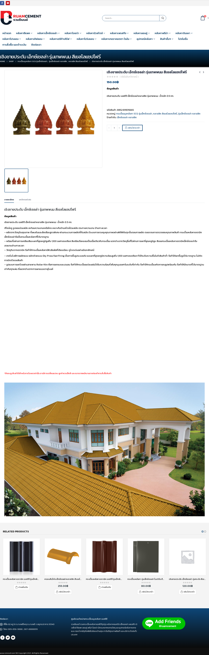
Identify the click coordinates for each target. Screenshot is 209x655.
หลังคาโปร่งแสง (85, 39)
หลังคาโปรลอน (10, 39)
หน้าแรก (6, 33)
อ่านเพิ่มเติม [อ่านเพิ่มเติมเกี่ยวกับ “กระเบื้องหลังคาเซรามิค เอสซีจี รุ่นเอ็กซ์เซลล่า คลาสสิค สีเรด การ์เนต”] (147, 586)
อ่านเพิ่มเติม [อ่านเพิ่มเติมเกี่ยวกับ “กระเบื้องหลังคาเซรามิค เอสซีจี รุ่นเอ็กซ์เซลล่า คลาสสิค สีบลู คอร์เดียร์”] (23, 586)
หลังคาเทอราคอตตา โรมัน (115, 39)
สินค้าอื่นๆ (165, 39)
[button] (202, 530)
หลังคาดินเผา (183, 33)
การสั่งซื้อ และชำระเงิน (14, 45)
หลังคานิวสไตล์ (94, 33)
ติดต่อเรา (36, 45)
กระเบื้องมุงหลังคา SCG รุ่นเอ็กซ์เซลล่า (134, 113)
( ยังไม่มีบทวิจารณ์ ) (129, 76)
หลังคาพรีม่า (161, 33)
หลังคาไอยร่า (72, 33)
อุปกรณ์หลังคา (145, 39)
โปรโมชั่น (183, 39)
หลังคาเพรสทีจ (118, 33)
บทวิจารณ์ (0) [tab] (25, 198)
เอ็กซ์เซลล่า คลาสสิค (127, 117)
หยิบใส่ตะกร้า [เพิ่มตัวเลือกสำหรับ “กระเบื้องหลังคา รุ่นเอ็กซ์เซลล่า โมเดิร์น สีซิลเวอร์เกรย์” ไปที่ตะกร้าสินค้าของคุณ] (189, 590)
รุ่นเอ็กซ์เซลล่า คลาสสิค (189, 113)
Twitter (8, 636)
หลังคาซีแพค (23, 33)
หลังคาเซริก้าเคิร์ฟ (59, 39)
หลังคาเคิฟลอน (34, 39)
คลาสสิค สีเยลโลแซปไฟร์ (165, 113)
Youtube (13, 636)
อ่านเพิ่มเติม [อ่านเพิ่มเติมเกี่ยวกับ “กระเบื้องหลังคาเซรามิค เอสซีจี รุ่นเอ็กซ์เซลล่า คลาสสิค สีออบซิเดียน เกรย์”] (64, 586)
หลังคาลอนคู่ (140, 33)
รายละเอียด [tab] (9, 198)
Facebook (2, 636)
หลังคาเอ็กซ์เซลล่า (47, 33)
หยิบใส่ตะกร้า (134, 127)
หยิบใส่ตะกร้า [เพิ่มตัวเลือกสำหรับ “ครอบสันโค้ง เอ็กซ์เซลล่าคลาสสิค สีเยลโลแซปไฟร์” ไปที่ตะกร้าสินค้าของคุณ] (106, 590)
